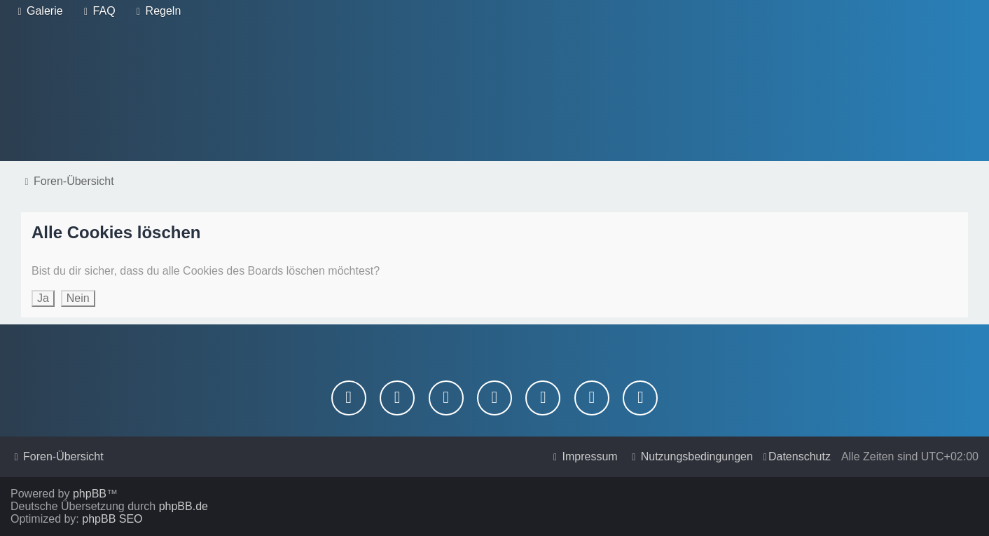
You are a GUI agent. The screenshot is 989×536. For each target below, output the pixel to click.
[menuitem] (39, 11)
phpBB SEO (112, 519)
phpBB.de (183, 506)
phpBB (89, 494)
